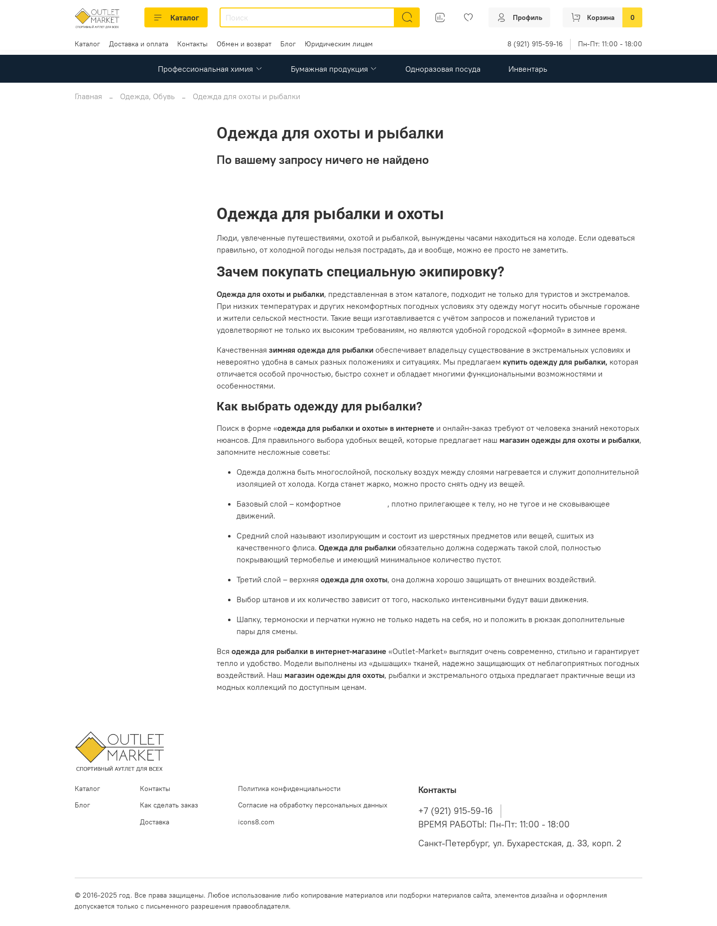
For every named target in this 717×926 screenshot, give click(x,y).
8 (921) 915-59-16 (535, 43)
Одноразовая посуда (442, 69)
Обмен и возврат (244, 43)
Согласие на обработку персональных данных (312, 804)
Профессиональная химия (210, 69)
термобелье (365, 504)
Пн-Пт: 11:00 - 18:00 (610, 43)
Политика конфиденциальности (289, 788)
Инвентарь (527, 69)
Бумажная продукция (334, 69)
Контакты (192, 43)
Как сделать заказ (169, 804)
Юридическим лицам (339, 43)
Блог (288, 43)
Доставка (154, 821)
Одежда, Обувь (147, 96)
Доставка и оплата (138, 43)
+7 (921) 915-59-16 (455, 810)
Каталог (176, 17)
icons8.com (256, 821)
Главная (88, 96)
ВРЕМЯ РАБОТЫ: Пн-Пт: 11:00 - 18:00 (494, 824)
